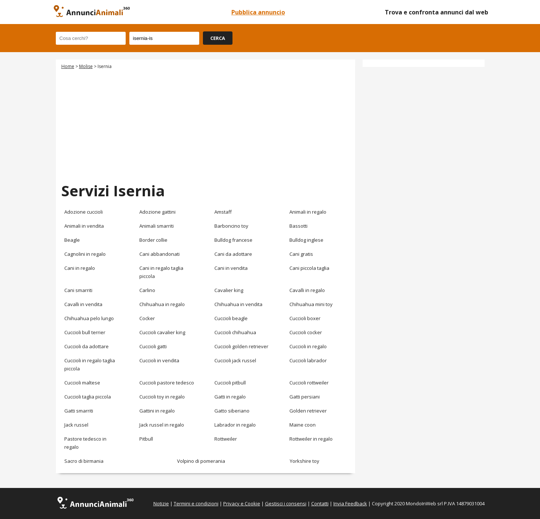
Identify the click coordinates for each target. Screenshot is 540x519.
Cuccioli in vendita (159, 360)
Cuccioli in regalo (308, 346)
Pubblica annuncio (258, 12)
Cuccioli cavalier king (162, 332)
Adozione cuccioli (83, 211)
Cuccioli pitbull (230, 382)
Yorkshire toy (304, 461)
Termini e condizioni (196, 503)
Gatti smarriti (78, 410)
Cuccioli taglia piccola (87, 396)
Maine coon (302, 424)
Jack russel (76, 424)
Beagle (72, 240)
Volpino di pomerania (201, 461)
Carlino (147, 290)
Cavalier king (228, 290)
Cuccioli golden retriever (241, 346)
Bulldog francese (233, 240)
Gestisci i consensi (285, 503)
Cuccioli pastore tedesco (166, 382)
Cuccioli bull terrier (84, 332)
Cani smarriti (78, 290)
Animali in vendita (84, 226)
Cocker (147, 318)
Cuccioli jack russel (235, 360)
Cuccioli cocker (305, 332)
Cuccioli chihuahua (235, 332)
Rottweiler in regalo (311, 438)
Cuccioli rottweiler (309, 382)
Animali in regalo (307, 211)
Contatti (320, 503)
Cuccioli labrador (308, 360)
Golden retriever (308, 410)
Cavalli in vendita (83, 304)
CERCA (217, 38)
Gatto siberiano (231, 410)
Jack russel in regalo (161, 424)
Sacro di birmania (83, 461)
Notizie (161, 503)
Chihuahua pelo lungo (89, 318)
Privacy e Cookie (241, 503)
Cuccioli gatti (153, 346)
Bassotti (298, 226)
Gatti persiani (304, 396)
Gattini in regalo (157, 410)
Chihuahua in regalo (162, 304)
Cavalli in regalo (307, 290)
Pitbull (146, 438)
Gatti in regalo (230, 396)
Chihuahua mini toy (311, 304)
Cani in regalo (79, 268)
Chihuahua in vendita (238, 304)
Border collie (153, 240)
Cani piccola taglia (309, 268)
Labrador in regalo (235, 424)
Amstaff (223, 211)
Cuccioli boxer (304, 318)
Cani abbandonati (159, 254)
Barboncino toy (231, 226)
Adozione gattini (157, 211)
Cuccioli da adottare (86, 346)
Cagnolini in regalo (85, 254)
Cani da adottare (233, 254)
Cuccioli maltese (82, 382)
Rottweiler (225, 438)
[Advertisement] (205, 125)
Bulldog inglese (306, 240)
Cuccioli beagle (231, 318)
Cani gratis (301, 254)
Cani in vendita (231, 268)
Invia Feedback (350, 503)
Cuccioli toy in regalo (162, 396)
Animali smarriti (156, 226)
